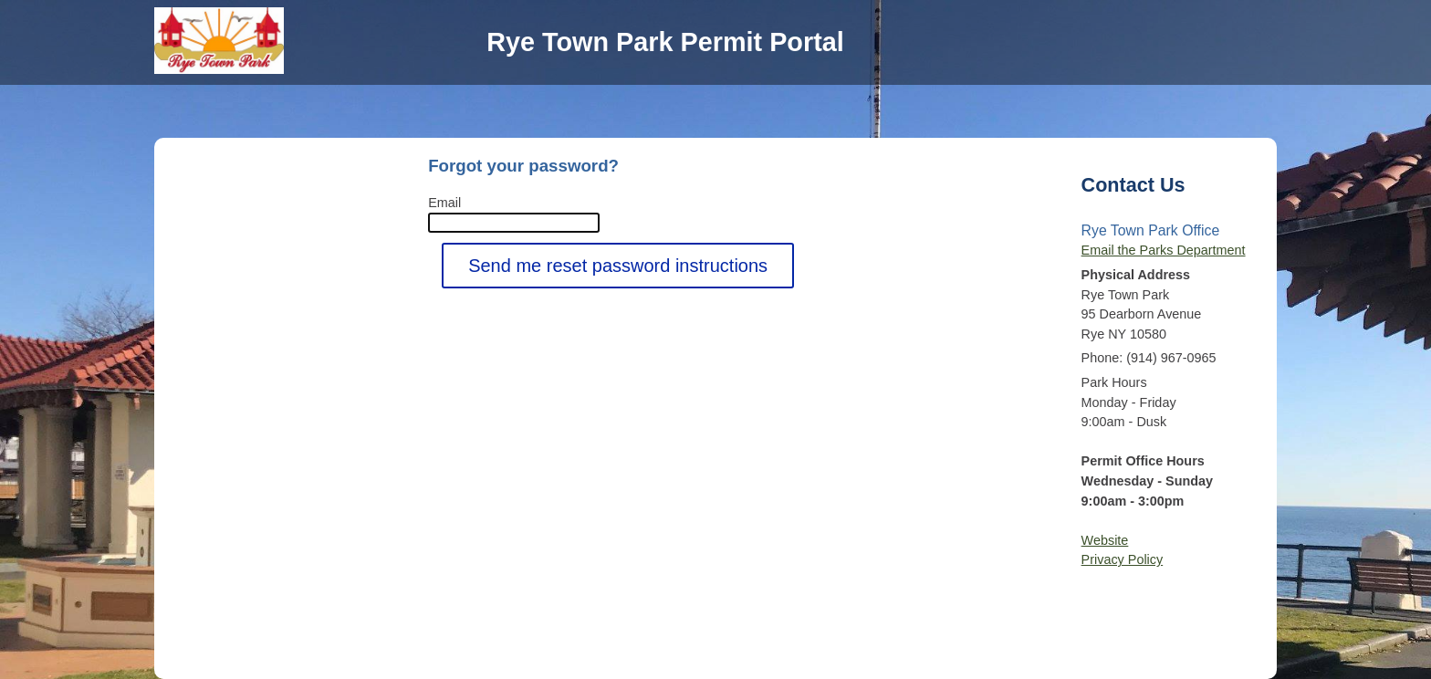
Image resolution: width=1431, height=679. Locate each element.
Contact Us (1133, 184)
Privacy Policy (1122, 559)
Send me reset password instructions (618, 266)
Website (1105, 540)
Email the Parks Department (1163, 250)
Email (444, 202)
